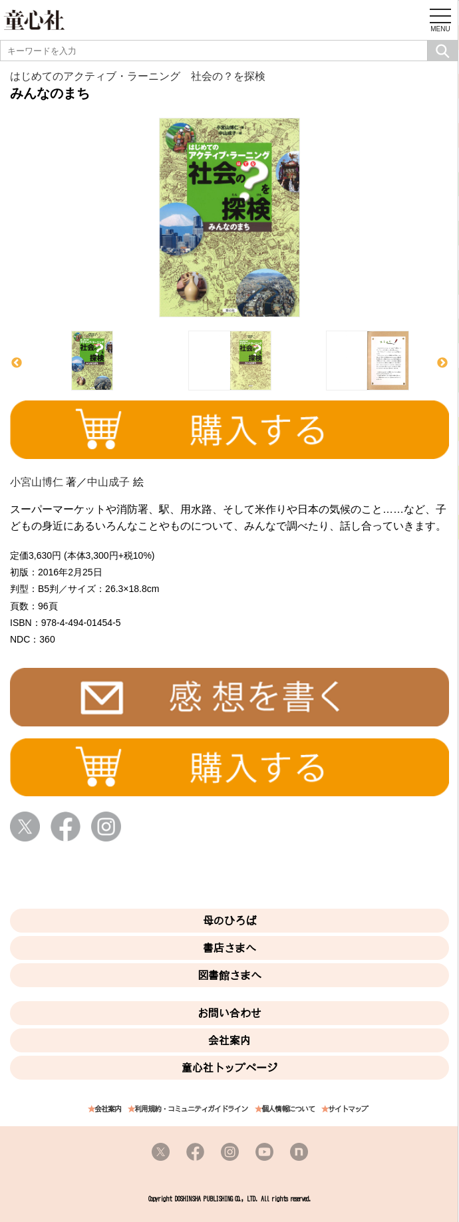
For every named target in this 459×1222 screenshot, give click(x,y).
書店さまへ (229, 948)
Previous (16, 363)
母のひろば (229, 920)
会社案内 (229, 1040)
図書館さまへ (229, 975)
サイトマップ (348, 1109)
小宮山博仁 (36, 482)
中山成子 (108, 482)
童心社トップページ (229, 1067)
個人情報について (288, 1109)
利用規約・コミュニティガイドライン (190, 1109)
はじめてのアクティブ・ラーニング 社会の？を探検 (137, 76)
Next (442, 363)
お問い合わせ (229, 1013)
